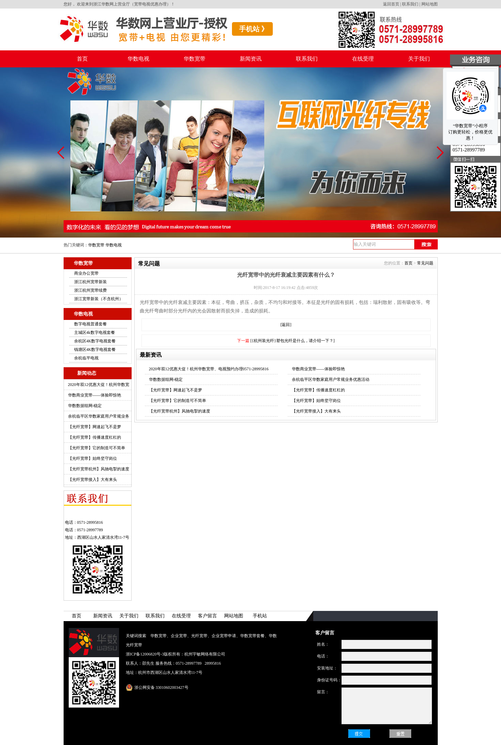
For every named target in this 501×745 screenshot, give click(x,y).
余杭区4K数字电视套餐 (95, 341)
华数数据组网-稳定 (85, 405)
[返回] (286, 324)
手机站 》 (253, 29)
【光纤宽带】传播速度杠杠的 (94, 437)
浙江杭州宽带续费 (90, 290)
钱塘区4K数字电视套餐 (95, 349)
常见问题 (425, 263)
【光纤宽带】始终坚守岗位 (92, 458)
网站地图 (429, 4)
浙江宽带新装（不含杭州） (98, 298)
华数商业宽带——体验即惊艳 (94, 395)
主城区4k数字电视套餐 (94, 332)
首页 (82, 59)
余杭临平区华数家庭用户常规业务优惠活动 (330, 379)
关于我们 (419, 59)
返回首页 (391, 4)
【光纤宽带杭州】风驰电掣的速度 (98, 469)
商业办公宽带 (86, 273)
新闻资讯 (251, 59)
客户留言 (207, 615)
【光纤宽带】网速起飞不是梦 (94, 426)
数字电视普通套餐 (90, 324)
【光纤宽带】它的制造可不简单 (96, 448)
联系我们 (410, 4)
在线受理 (363, 59)
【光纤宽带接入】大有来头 (92, 479)
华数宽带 (194, 59)
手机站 (260, 615)
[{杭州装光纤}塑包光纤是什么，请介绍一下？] (292, 340)
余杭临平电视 (86, 358)
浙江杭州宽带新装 (90, 281)
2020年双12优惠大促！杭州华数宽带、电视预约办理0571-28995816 (209, 369)
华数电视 (138, 59)
